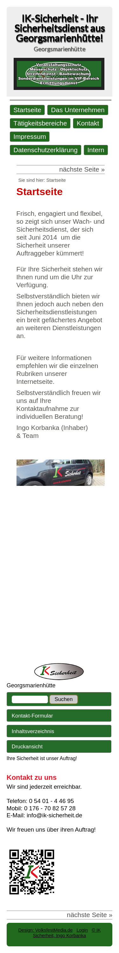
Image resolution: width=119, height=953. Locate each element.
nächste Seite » (82, 169)
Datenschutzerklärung (45, 149)
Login (82, 930)
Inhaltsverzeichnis (33, 731)
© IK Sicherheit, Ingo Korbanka (67, 933)
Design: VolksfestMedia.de (45, 930)
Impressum (29, 136)
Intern (95, 149)
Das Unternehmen (78, 109)
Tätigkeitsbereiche (40, 123)
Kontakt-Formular (32, 716)
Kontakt (88, 123)
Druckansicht (27, 747)
